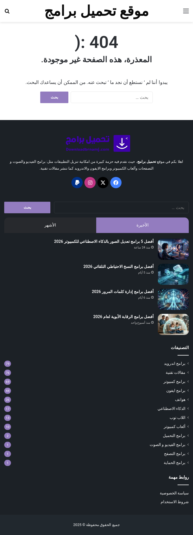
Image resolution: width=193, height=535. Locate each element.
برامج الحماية (174, 462)
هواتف (180, 399)
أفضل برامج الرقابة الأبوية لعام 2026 (123, 316)
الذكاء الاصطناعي (171, 408)
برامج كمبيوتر (174, 381)
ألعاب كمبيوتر (174, 426)
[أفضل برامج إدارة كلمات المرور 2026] (173, 299)
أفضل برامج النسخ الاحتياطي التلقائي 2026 (119, 266)
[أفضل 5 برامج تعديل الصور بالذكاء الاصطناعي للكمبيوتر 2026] (173, 249)
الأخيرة (142, 225)
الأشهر (50, 225)
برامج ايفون (175, 390)
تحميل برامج (146, 161)
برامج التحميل (174, 435)
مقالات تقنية (175, 372)
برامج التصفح (174, 453)
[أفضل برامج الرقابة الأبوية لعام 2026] (173, 324)
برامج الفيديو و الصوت (167, 444)
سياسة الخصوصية (174, 493)
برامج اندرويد (174, 363)
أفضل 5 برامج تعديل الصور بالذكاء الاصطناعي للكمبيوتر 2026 (104, 241)
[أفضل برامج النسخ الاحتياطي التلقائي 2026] (173, 274)
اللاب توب (177, 417)
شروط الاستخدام (175, 502)
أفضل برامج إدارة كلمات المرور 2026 (123, 291)
